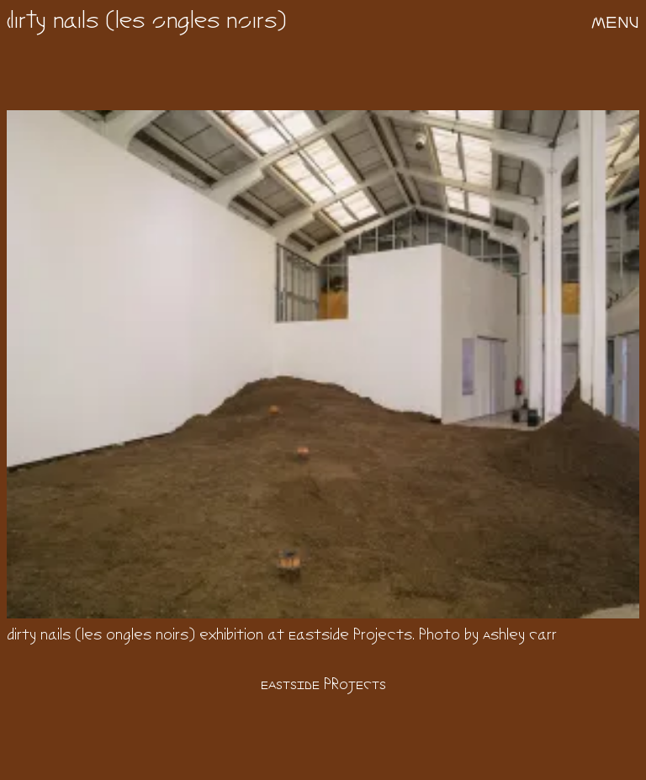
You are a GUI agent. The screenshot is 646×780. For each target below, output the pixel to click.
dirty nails (52, 22)
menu (615, 22)
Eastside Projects (323, 685)
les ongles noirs (196, 22)
